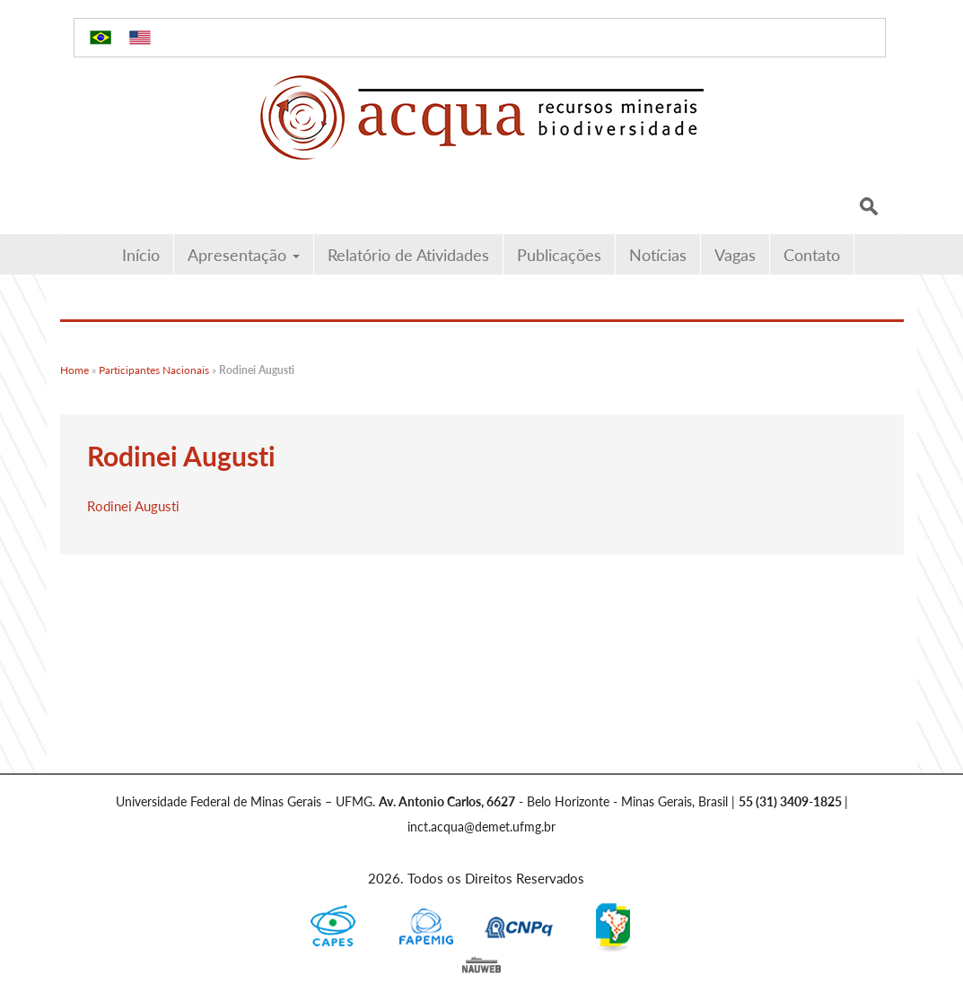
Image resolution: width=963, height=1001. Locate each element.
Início (141, 254)
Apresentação (244, 254)
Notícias (658, 254)
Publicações (559, 254)
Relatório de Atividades (408, 254)
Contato (812, 254)
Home (74, 370)
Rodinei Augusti (133, 505)
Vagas (735, 254)
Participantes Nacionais (154, 370)
